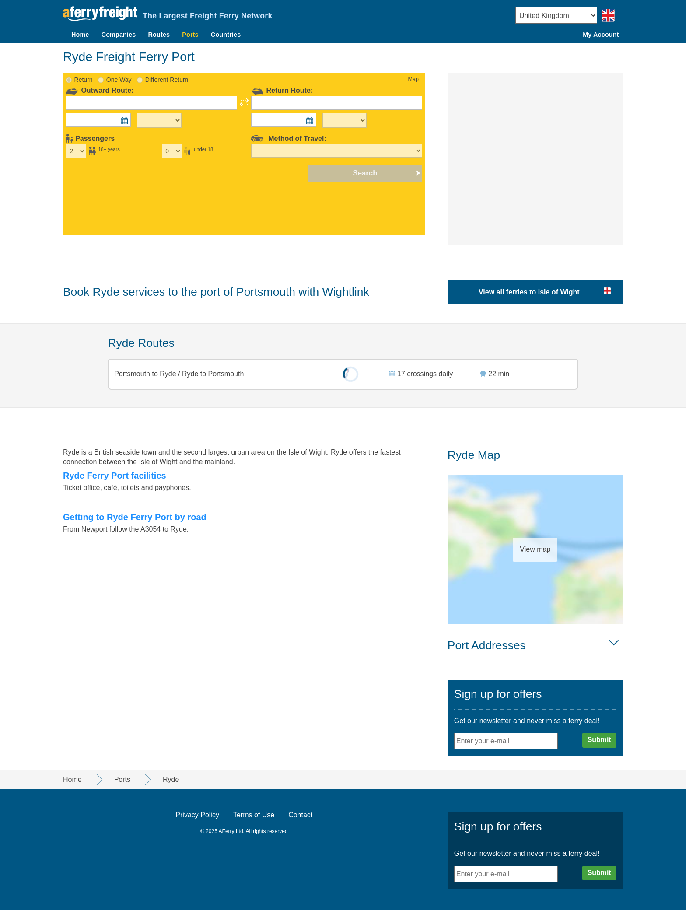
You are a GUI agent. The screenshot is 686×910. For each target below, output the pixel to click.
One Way (119, 79)
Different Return (167, 79)
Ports (190, 34)
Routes (159, 34)
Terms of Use (253, 815)
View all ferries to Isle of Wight (529, 292)
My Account (601, 34)
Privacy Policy (197, 815)
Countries (226, 34)
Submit (599, 739)
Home (80, 34)
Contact (300, 815)
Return (83, 79)
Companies (119, 34)
